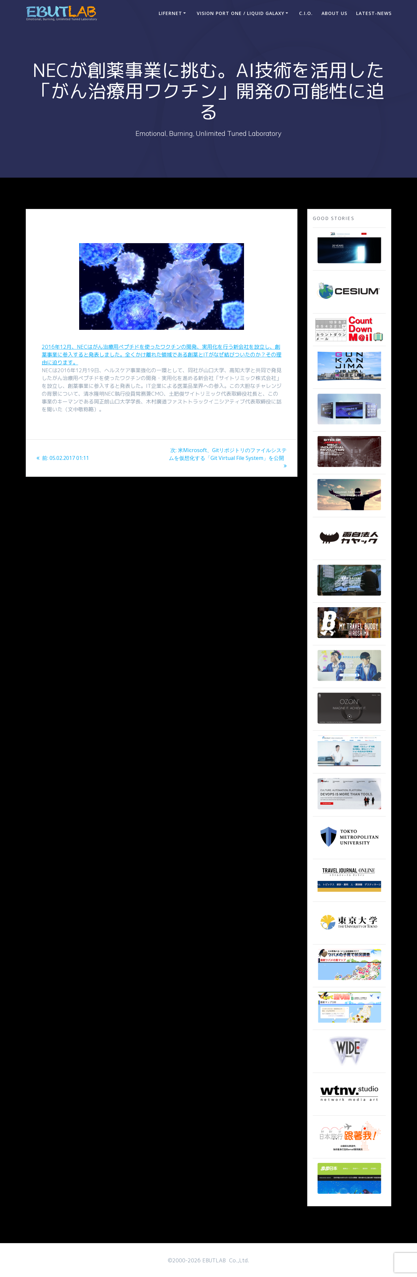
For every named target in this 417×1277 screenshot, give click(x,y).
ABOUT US (334, 13)
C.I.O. (306, 13)
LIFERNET (170, 13)
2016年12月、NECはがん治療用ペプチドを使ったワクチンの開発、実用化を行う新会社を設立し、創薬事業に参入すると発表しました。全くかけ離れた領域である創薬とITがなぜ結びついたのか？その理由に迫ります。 (161, 354)
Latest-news (374, 13)
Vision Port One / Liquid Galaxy (240, 13)
